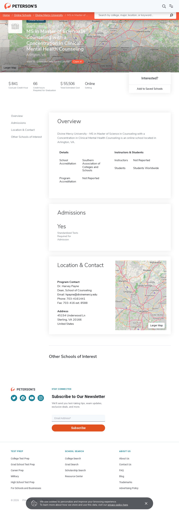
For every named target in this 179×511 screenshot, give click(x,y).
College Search (73, 458)
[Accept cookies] (144, 503)
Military (15, 476)
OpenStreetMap (155, 21)
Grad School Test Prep (23, 464)
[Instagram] (41, 398)
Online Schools (22, 15)
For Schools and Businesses (26, 488)
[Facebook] (23, 398)
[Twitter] (14, 398)
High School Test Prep (22, 482)
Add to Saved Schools (150, 89)
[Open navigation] (171, 6)
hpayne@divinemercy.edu (81, 294)
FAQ (121, 470)
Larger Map (10, 67)
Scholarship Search (75, 470)
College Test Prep (20, 458)
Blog (121, 476)
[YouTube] (32, 398)
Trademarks (125, 482)
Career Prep (17, 470)
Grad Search (71, 464)
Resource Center (74, 476)
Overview (17, 116)
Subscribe (78, 428)
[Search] (164, 6)
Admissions (18, 123)
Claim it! (77, 61)
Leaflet (136, 21)
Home (6, 15)
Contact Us (125, 464)
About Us (124, 458)
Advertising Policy (128, 488)
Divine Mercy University (49, 15)
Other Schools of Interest (26, 137)
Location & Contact (23, 130)
